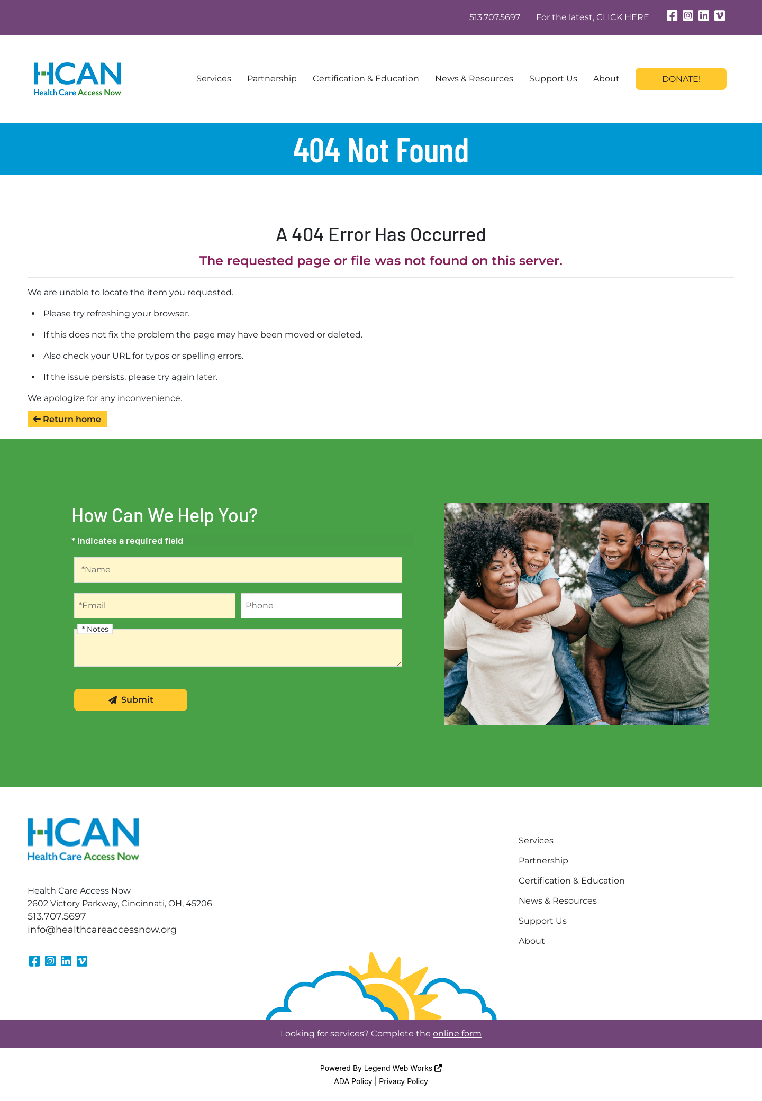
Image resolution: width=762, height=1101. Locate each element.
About (606, 79)
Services (213, 79)
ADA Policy (353, 1081)
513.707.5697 (494, 17)
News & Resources (474, 79)
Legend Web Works (403, 1067)
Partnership (272, 79)
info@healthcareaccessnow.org (102, 929)
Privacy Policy (403, 1081)
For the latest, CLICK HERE (592, 17)
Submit (130, 700)
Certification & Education (366, 79)
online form (457, 1034)
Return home (67, 419)
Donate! (681, 79)
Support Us (553, 79)
